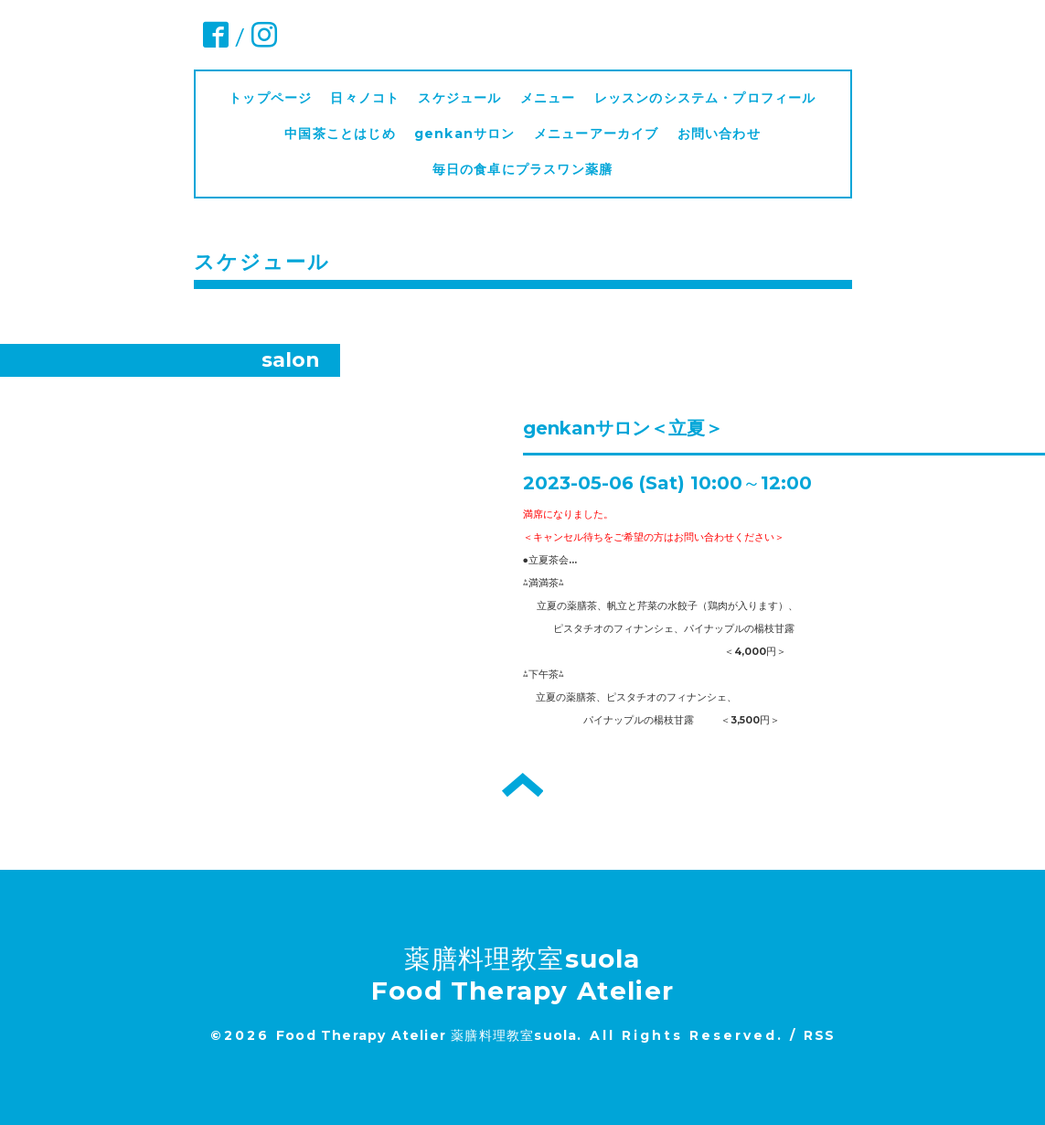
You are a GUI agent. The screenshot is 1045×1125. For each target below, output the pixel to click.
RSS (819, 1035)
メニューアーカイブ (596, 133)
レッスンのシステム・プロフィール (705, 98)
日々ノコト (365, 98)
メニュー (548, 98)
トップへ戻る (522, 785)
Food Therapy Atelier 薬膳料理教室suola (426, 1035)
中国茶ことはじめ (340, 133)
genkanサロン (465, 133)
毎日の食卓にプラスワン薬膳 (529, 169)
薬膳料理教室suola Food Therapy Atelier (522, 974)
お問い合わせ (719, 133)
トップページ (270, 98)
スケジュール (459, 98)
